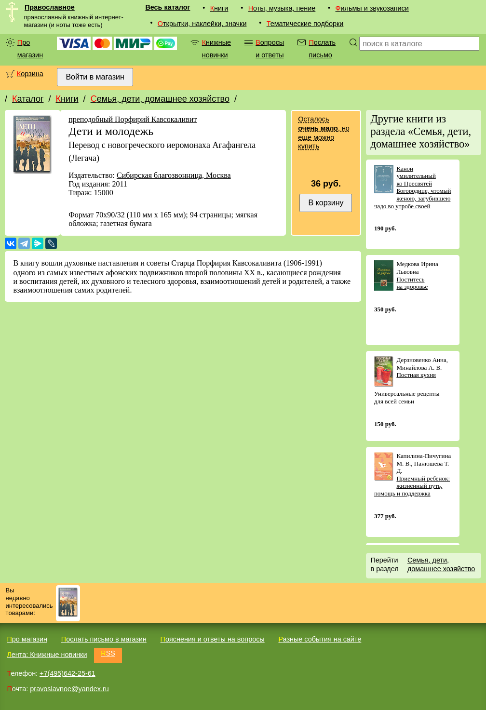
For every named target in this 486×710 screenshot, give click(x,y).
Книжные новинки (216, 49)
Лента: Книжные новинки (47, 654)
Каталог (27, 99)
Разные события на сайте (319, 639)
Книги (219, 8)
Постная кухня (416, 374)
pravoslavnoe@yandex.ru (69, 689)
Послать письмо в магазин (104, 639)
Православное (50, 7)
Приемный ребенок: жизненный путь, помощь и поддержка (412, 486)
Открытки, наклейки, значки (202, 23)
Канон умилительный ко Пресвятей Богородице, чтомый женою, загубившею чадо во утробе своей (412, 187)
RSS (108, 653)
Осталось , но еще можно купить (323, 132)
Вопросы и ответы (270, 49)
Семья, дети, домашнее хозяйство (160, 99)
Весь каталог (167, 7)
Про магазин (30, 49)
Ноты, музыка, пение (282, 8)
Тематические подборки (305, 23)
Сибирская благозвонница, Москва (174, 175)
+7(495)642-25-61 (67, 673)
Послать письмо (322, 49)
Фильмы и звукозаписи (372, 8)
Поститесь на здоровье (412, 283)
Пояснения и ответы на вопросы (213, 639)
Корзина (30, 74)
